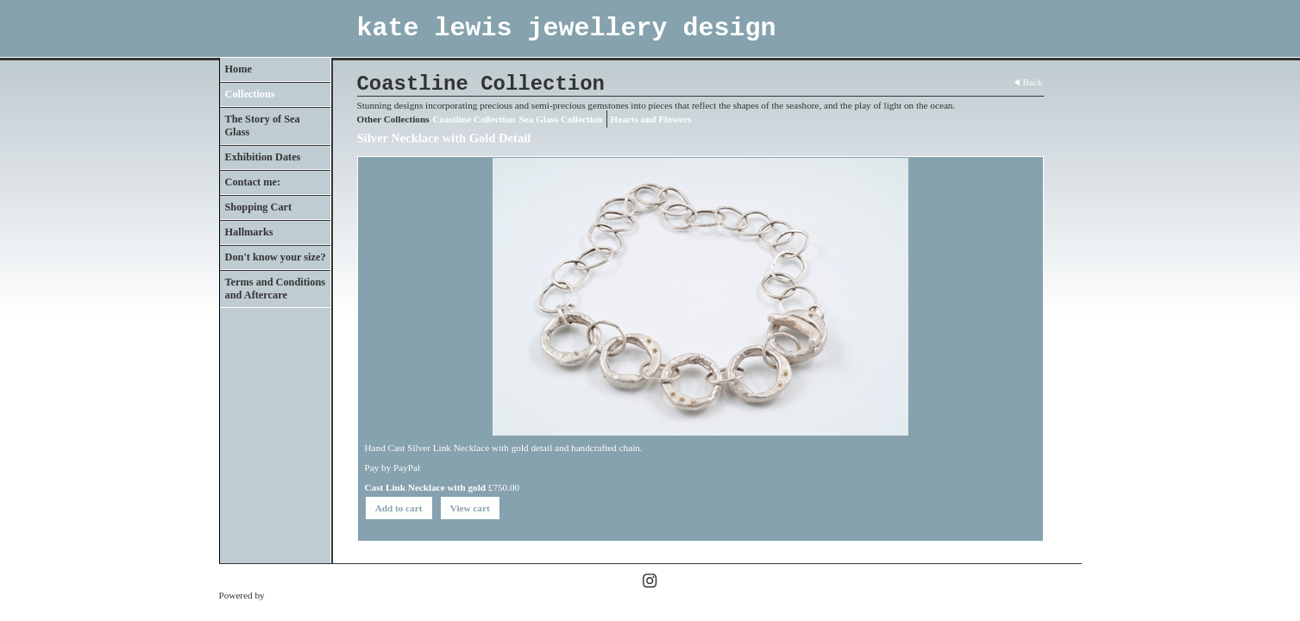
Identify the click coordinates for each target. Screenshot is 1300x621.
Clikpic (281, 595)
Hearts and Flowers (651, 119)
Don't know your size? (275, 257)
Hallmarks (249, 232)
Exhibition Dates (263, 157)
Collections (250, 94)
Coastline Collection (474, 119)
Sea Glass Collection (561, 119)
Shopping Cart (258, 207)
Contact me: (253, 182)
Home (238, 69)
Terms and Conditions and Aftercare (275, 288)
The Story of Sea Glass (262, 125)
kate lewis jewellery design (566, 28)
